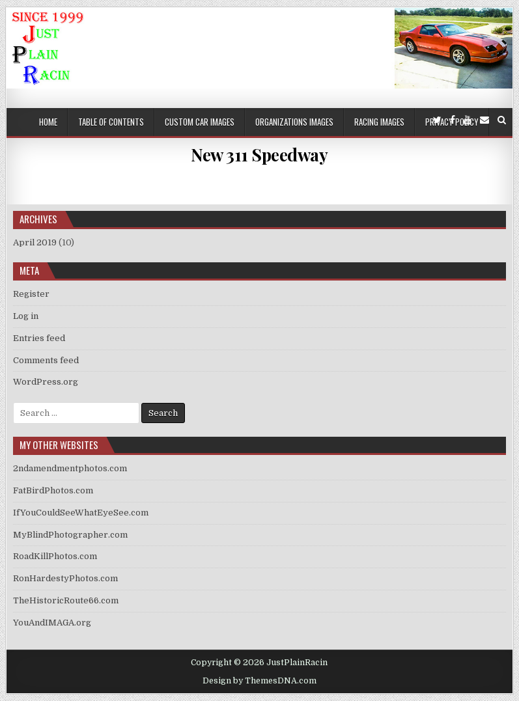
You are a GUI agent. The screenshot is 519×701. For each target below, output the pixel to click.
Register (31, 294)
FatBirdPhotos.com (53, 490)
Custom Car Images (199, 121)
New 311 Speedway (259, 154)
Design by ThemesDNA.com (259, 680)
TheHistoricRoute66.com (66, 600)
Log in (25, 316)
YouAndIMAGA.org (52, 622)
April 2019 (35, 242)
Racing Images (379, 121)
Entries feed (39, 338)
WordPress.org (45, 382)
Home (48, 121)
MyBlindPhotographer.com (70, 535)
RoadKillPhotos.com (55, 556)
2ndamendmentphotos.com (70, 468)
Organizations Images (294, 121)
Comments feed (46, 360)
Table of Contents (111, 121)
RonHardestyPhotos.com (65, 578)
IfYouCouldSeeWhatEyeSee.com (80, 512)
